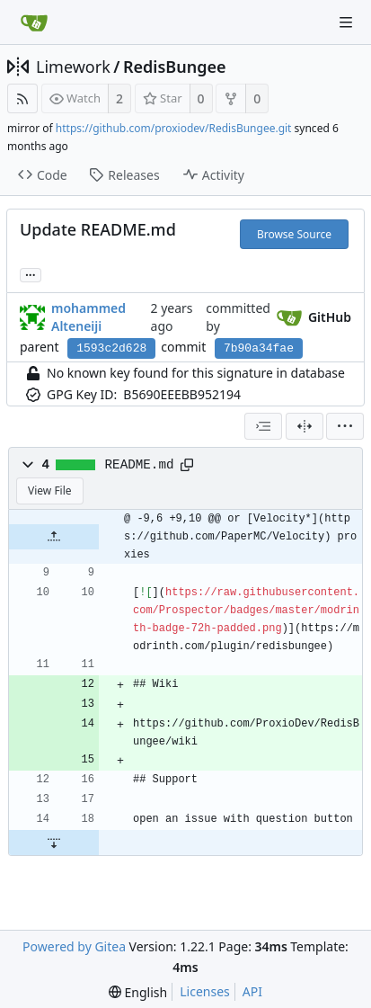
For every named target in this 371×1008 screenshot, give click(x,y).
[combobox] (263, 426)
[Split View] (304, 426)
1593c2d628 (111, 348)
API (252, 991)
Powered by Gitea (74, 946)
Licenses (205, 991)
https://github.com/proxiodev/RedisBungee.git (174, 128)
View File (50, 490)
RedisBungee (174, 67)
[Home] (34, 22)
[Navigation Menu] (346, 22)
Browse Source (294, 234)
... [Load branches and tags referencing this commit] (30, 274)
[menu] (345, 426)
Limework (73, 67)
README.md (139, 465)
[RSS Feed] (22, 98)
